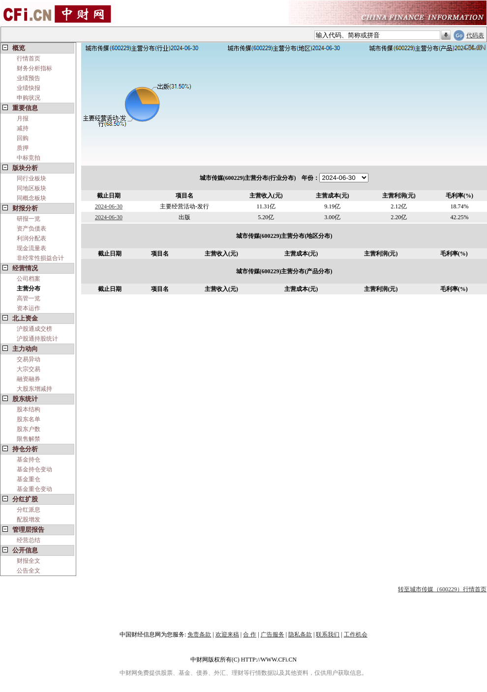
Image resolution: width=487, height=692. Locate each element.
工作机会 (355, 634)
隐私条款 (300, 634)
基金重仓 (28, 479)
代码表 (475, 35)
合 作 (249, 634)
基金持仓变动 (34, 469)
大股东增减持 (34, 388)
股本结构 (28, 409)
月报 (23, 118)
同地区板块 (31, 188)
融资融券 (28, 378)
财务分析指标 (34, 68)
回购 (23, 138)
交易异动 (28, 359)
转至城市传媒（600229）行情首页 (442, 589)
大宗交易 (28, 369)
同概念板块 (31, 198)
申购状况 (28, 97)
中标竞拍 (28, 157)
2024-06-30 (108, 206)
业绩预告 (28, 78)
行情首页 (28, 58)
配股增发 (28, 519)
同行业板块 (31, 178)
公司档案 (28, 278)
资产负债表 (31, 228)
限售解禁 (28, 438)
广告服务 (272, 634)
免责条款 (199, 634)
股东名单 (28, 419)
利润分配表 (31, 238)
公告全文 (28, 570)
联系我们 (327, 634)
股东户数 (28, 429)
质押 (23, 147)
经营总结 (28, 540)
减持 (23, 128)
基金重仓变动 (34, 489)
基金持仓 (28, 459)
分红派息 (28, 509)
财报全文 (28, 560)
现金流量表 (31, 248)
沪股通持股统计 (37, 338)
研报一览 (28, 218)
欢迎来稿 (227, 634)
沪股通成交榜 (34, 328)
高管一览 (28, 298)
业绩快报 (28, 88)
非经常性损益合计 (40, 258)
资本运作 (28, 308)
